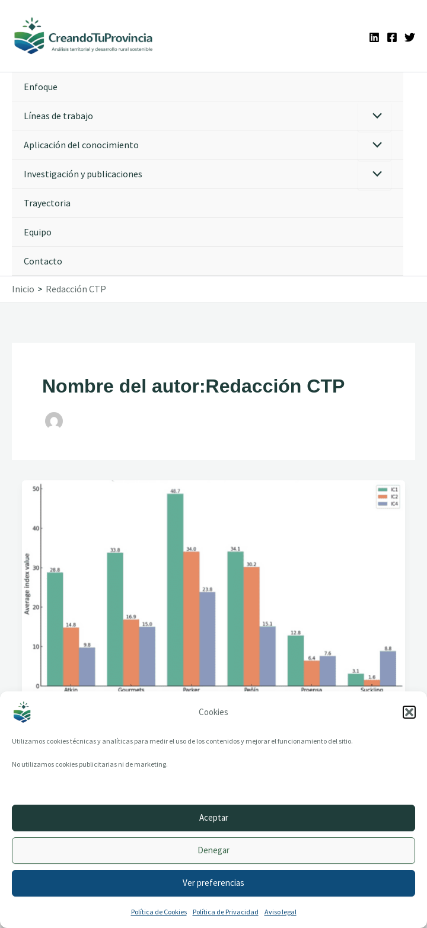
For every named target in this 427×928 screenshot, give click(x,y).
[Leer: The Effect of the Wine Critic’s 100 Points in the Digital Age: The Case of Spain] (213, 586)
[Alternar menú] (374, 116)
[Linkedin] (374, 37)
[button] (409, 712)
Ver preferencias (213, 882)
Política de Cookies (159, 911)
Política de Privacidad (226, 911)
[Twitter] (409, 37)
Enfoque (41, 87)
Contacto (43, 261)
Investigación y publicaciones (83, 174)
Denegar (213, 850)
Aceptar (213, 817)
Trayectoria (47, 203)
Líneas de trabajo (58, 116)
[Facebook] (392, 37)
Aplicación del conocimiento (81, 145)
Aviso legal (281, 911)
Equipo (38, 232)
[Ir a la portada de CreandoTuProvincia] (84, 36)
